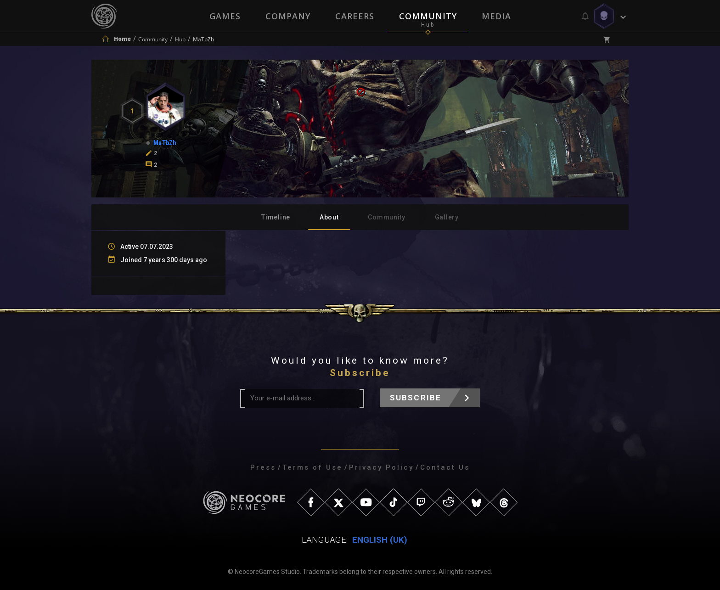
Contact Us (445, 467)
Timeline (275, 217)
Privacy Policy (381, 467)
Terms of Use (312, 467)
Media (496, 16)
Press (263, 467)
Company (287, 16)
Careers (354, 16)
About (329, 217)
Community (428, 16)
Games (225, 16)
